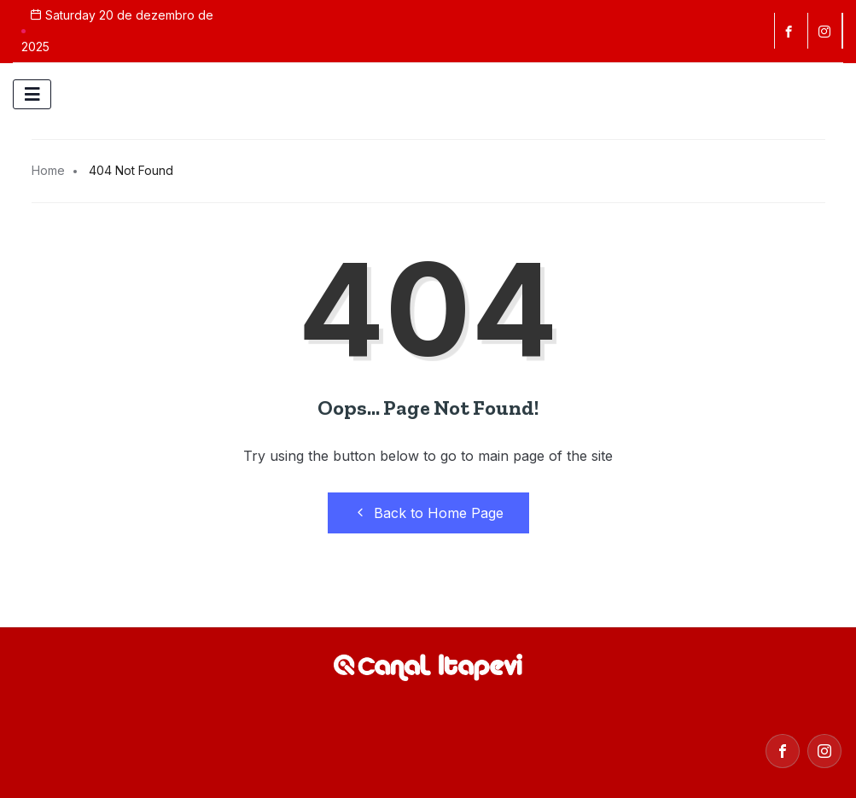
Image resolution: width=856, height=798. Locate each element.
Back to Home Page (428, 512)
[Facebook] (791, 31)
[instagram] (827, 31)
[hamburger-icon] (32, 94)
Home (48, 170)
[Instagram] (824, 751)
